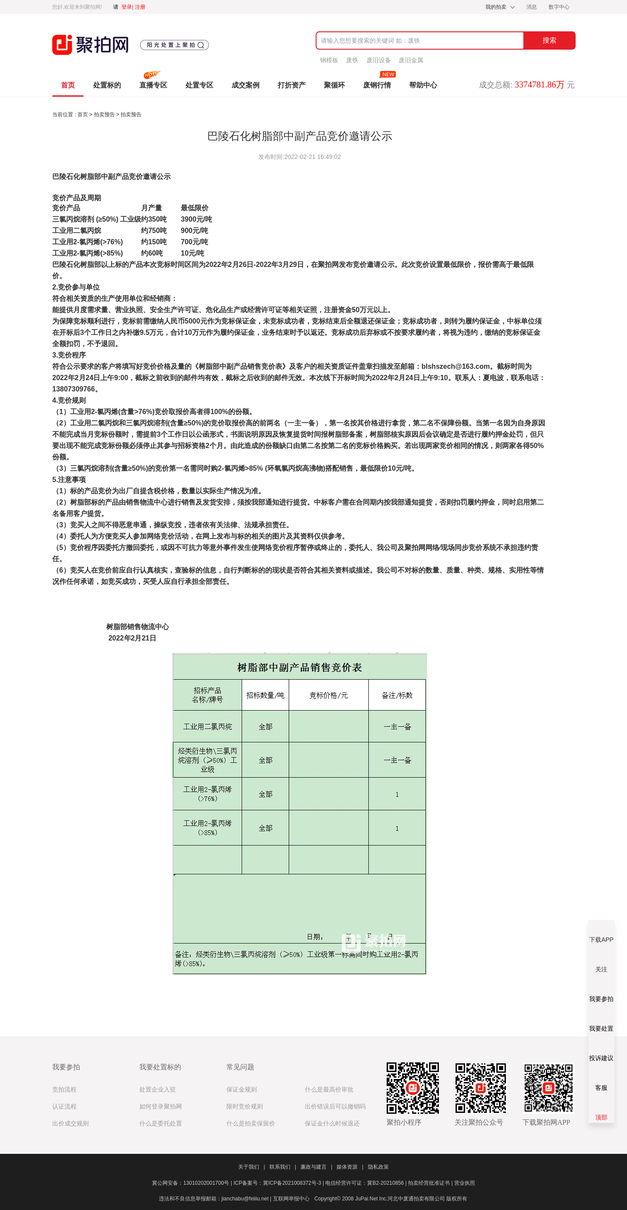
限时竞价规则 (244, 1106)
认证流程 (64, 1106)
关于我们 (251, 1167)
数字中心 (559, 7)
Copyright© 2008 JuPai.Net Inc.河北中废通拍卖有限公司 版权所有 (391, 1199)
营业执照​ (464, 1183)
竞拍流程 (64, 1089)
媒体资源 (350, 1167)
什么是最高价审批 (329, 1089)
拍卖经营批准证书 (431, 1183)
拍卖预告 (105, 114)
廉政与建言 (316, 1167)
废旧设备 (379, 60)
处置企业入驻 (157, 1089)
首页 (68, 85)
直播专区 (153, 85)
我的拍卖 (495, 7)
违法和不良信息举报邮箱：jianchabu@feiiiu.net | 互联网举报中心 (234, 1199)
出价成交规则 (70, 1123)
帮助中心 (423, 85)
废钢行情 (377, 85)
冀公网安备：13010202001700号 (192, 1183)
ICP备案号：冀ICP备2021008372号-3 (279, 1183)
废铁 (352, 60)
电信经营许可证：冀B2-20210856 (366, 1183)
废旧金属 (411, 60)
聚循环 (334, 85)
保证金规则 (241, 1089)
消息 (532, 7)
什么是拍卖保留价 (250, 1123)
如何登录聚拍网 (160, 1106)
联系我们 (283, 1167)
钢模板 (329, 60)
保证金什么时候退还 (332, 1123)
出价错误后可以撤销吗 (335, 1106)
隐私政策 (378, 1167)
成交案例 (246, 85)
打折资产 (292, 85)
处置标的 (107, 85)
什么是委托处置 (160, 1123)
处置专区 (199, 85)
